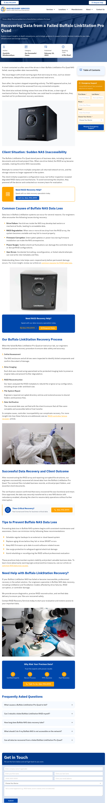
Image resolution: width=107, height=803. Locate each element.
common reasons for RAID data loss (57, 263)
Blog (9, 19)
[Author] (4, 47)
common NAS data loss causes (15, 566)
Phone (81, 102)
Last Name (96, 94)
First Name (82, 94)
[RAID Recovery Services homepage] (15, 9)
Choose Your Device (85, 117)
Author (5, 50)
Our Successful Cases (30, 54)
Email (80, 109)
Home (4, 19)
